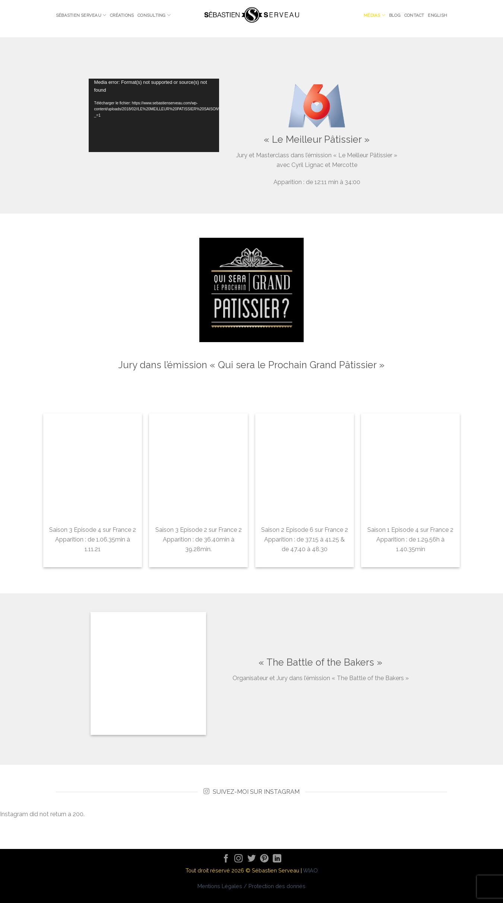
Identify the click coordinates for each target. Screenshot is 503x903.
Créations (122, 15)
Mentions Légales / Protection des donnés (251, 886)
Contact (414, 15)
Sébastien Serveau (81, 15)
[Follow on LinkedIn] (277, 859)
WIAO (310, 870)
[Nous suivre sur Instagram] (238, 859)
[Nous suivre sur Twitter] (251, 859)
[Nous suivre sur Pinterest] (264, 859)
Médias (374, 15)
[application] (154, 115)
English (437, 15)
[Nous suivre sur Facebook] (226, 859)
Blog (395, 15)
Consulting (154, 15)
